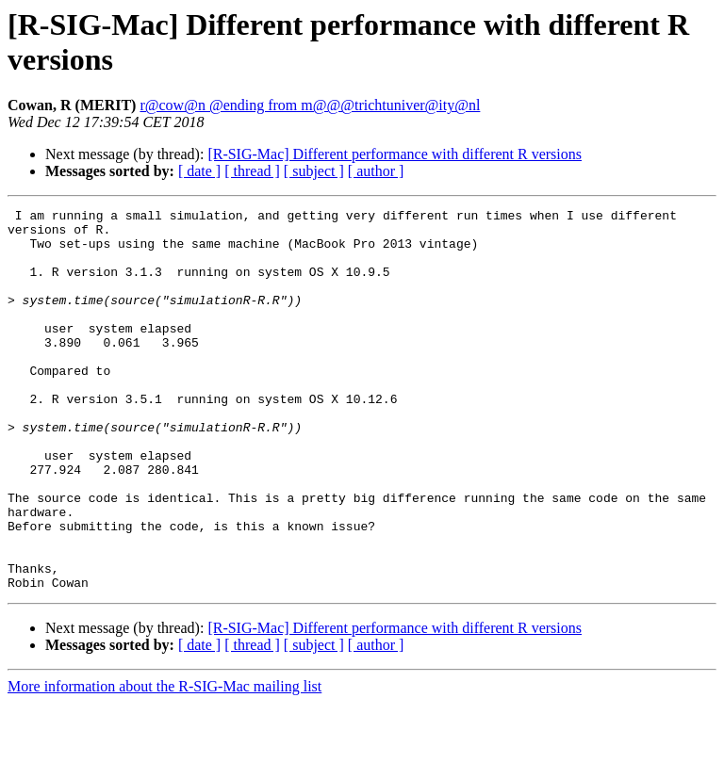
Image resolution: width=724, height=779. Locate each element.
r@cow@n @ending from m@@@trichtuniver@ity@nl (310, 105)
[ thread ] (252, 171)
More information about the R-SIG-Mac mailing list (164, 763)
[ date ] (199, 171)
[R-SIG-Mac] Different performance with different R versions (394, 154)
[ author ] (376, 171)
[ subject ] (314, 171)
